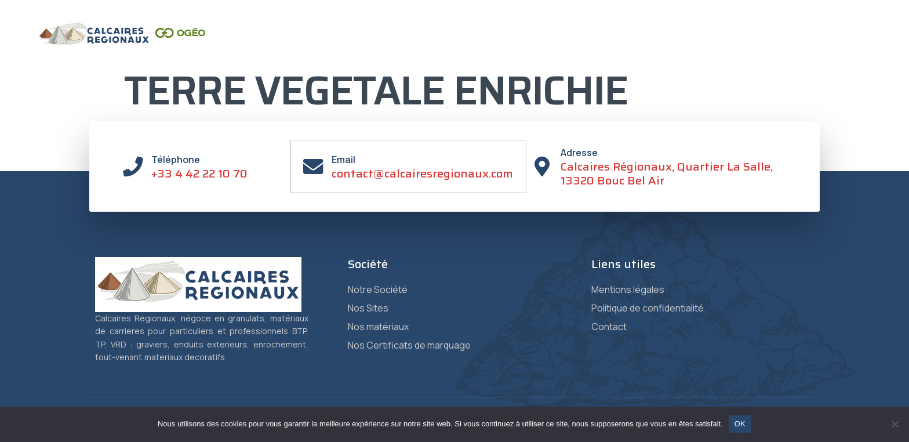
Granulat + (698, 45)
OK (740, 423)
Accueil (345, 45)
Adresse (579, 152)
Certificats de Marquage (602, 45)
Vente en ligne (826, 45)
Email (344, 159)
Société (396, 45)
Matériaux (506, 45)
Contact (758, 45)
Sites (448, 46)
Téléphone (176, 159)
